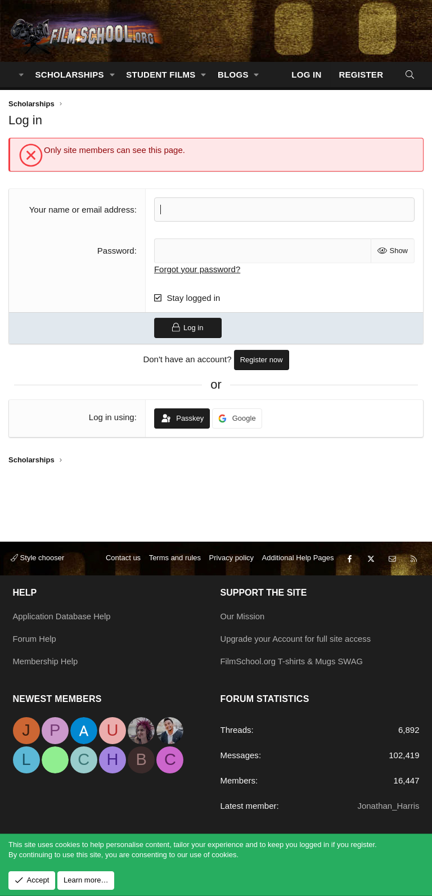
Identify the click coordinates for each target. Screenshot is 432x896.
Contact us (123, 560)
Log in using (111, 417)
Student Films (160, 74)
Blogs (233, 74)
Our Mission (243, 618)
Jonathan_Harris (388, 806)
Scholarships (69, 74)
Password (115, 250)
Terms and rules (175, 560)
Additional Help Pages (298, 560)
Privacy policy (231, 560)
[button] (112, 74)
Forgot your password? (197, 268)
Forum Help (35, 640)
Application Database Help (62, 618)
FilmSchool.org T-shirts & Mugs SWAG (293, 662)
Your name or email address (81, 209)
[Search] (410, 74)
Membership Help (46, 662)
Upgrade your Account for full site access (297, 640)
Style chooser (37, 560)
